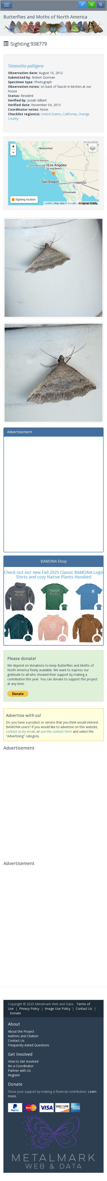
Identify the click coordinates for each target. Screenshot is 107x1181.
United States (51, 114)
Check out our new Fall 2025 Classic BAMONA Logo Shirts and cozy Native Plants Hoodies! (53, 574)
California (70, 114)
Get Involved (20, 1054)
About (14, 1024)
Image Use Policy (57, 1008)
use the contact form (56, 731)
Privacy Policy (29, 1008)
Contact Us (84, 1008)
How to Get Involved (23, 1061)
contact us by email (20, 731)
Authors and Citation (23, 1036)
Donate (15, 1013)
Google (72, 203)
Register (14, 1075)
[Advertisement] (53, 493)
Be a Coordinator (21, 1066)
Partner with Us (19, 1070)
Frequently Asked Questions (28, 1045)
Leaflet (48, 203)
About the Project (21, 1031)
